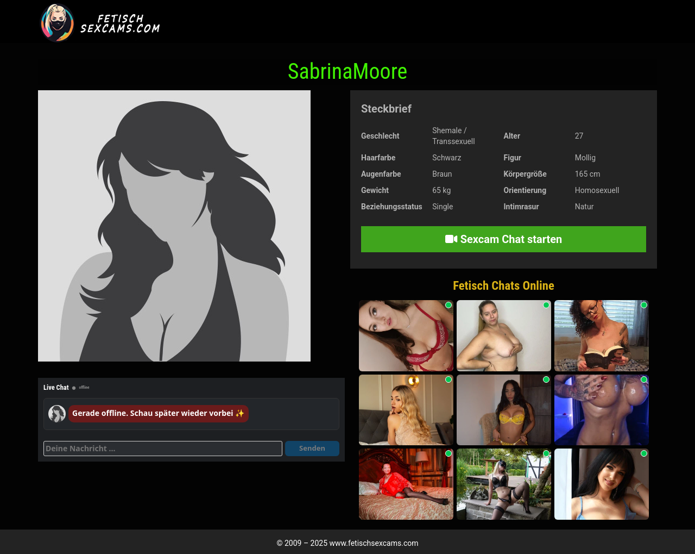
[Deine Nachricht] (162, 448)
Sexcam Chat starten (504, 239)
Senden (312, 448)
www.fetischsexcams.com (374, 543)
